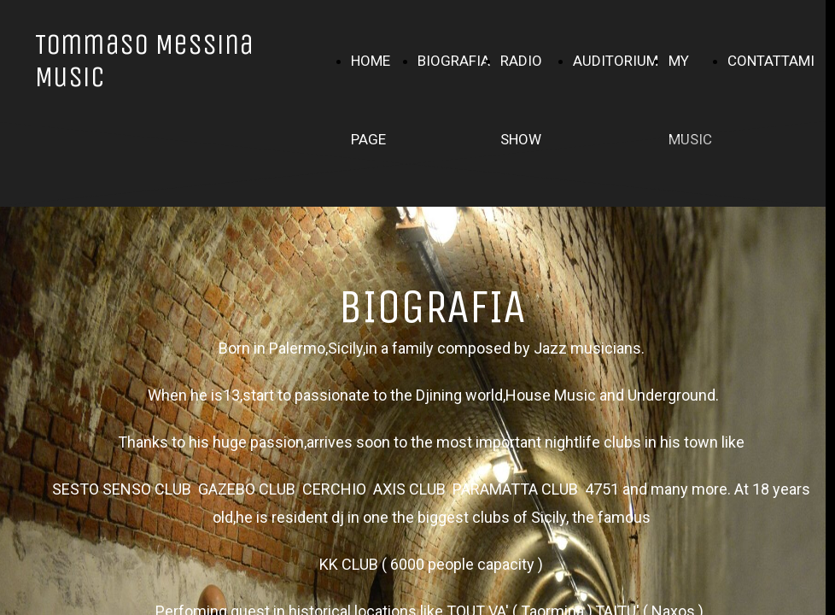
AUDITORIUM (615, 60)
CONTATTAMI (771, 60)
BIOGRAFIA (454, 60)
